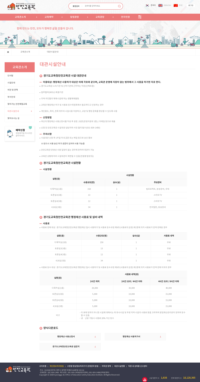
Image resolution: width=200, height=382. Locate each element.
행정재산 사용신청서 (60, 341)
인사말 (10, 76)
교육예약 (49, 17)
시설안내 (11, 83)
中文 (181, 5)
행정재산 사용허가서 (113, 341)
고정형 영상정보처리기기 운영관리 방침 (83, 361)
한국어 (153, 5)
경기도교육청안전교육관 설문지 (166, 341)
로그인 (190, 6)
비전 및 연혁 (12, 91)
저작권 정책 (106, 361)
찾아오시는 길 (13, 119)
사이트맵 (43, 361)
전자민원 (125, 17)
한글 (180, 377)
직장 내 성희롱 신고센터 (138, 361)
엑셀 (162, 377)
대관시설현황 (120, 361)
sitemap (139, 17)
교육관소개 (20, 17)
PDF (175, 377)
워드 (171, 377)
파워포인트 (167, 377)
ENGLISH (167, 5)
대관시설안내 (52, 52)
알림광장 (74, 17)
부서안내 (11, 98)
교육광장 (100, 17)
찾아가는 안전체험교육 (17, 105)
